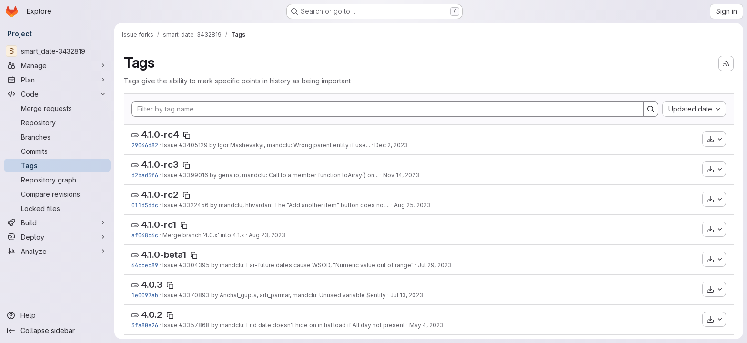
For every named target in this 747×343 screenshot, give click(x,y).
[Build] (57, 222)
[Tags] (57, 165)
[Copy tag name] (186, 135)
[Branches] (57, 136)
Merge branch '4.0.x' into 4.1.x (203, 235)
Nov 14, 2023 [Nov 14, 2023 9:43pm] (401, 175)
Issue (170, 145)
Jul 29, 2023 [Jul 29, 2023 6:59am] (435, 265)
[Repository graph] (57, 179)
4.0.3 (151, 284)
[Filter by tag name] (387, 109)
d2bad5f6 (144, 175)
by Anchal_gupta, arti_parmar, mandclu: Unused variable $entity (298, 295)
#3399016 (193, 175)
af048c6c (144, 235)
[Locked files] (57, 208)
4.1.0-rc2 (160, 194)
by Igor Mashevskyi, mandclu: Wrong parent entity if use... (289, 145)
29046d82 (144, 145)
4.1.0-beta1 (163, 254)
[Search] (650, 109)
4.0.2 (151, 314)
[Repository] (57, 122)
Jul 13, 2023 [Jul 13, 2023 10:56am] (406, 295)
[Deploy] (57, 236)
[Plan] (57, 79)
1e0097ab (144, 295)
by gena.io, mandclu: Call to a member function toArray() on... (293, 175)
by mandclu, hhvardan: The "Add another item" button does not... (299, 205)
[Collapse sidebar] (57, 330)
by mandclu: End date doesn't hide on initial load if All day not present (307, 325)
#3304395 (194, 265)
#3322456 (194, 205)
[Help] (57, 315)
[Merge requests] (57, 108)
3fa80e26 (144, 325)
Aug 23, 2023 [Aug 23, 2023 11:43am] (267, 235)
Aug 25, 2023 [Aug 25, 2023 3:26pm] (412, 205)
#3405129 (193, 145)
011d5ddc (144, 205)
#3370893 (194, 295)
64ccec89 (144, 265)
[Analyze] (57, 251)
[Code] (57, 94)
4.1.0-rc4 (160, 134)
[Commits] (57, 151)
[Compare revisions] (57, 194)
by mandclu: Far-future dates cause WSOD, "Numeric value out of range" (312, 265)
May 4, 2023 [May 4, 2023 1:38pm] (426, 325)
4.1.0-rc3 (160, 164)
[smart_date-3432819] (57, 51)
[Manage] (57, 65)
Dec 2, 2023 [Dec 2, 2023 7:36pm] (391, 145)
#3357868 (194, 325)
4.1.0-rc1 (158, 224)
